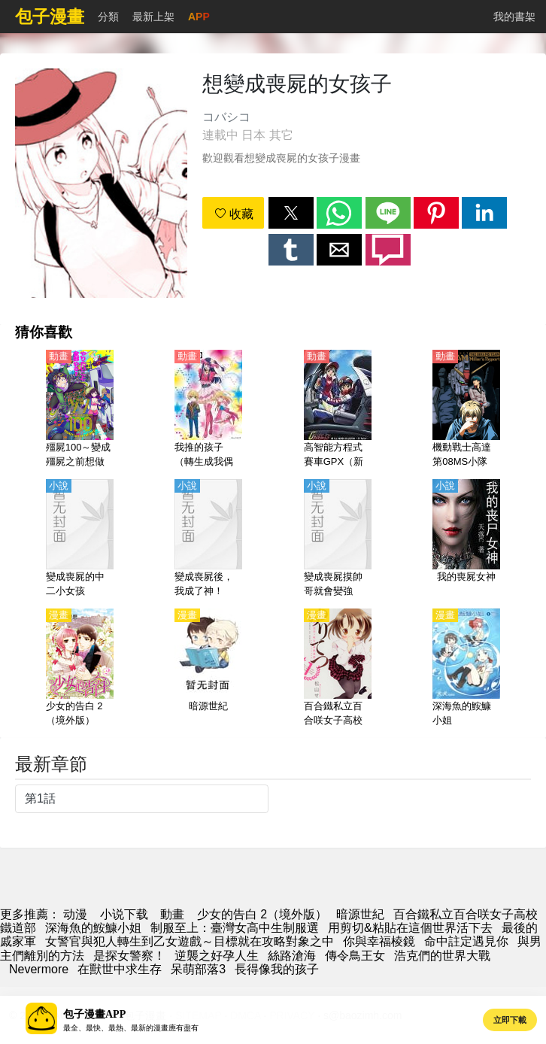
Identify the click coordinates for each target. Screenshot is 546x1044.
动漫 (75, 914)
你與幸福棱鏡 (379, 941)
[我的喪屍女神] (466, 539)
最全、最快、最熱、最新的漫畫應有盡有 (131, 1028)
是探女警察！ (129, 955)
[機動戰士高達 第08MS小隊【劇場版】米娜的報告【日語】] (466, 410)
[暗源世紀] (208, 668)
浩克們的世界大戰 (442, 955)
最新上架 (153, 17)
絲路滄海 (292, 955)
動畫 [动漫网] (172, 914)
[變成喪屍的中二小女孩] (80, 539)
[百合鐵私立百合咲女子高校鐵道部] (338, 668)
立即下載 (509, 1019)
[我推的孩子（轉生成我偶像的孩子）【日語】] (208, 410)
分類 (108, 17)
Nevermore (38, 969)
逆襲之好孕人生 (216, 955)
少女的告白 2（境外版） (262, 914)
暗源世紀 (360, 914)
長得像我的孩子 (277, 969)
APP (199, 17)
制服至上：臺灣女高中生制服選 (234, 927)
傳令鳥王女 (355, 955)
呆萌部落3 (198, 969)
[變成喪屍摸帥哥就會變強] (338, 539)
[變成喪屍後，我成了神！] (208, 539)
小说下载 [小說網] (124, 914)
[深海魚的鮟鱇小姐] (466, 668)
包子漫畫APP (94, 1014)
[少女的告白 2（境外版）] (80, 668)
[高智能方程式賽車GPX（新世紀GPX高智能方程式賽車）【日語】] (338, 410)
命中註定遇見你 (466, 941)
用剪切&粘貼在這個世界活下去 (410, 927)
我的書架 (514, 17)
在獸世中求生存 (119, 969)
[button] (291, 213)
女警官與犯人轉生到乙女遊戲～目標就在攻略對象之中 (189, 941)
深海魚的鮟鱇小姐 (93, 927)
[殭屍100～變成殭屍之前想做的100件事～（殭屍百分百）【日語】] (80, 410)
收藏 (233, 214)
